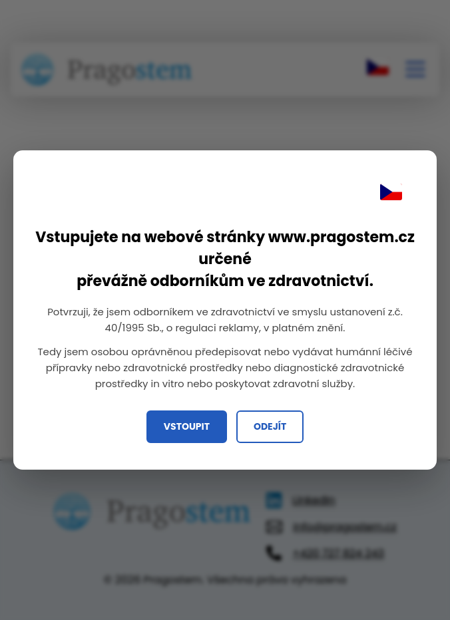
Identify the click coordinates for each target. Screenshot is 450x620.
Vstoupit (187, 426)
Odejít (270, 426)
